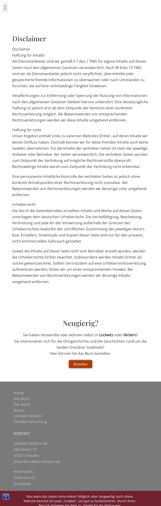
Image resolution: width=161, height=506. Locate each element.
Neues (19, 410)
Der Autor (22, 404)
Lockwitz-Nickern (28, 416)
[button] (5, 7)
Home (19, 393)
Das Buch (22, 398)
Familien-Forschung (30, 421)
